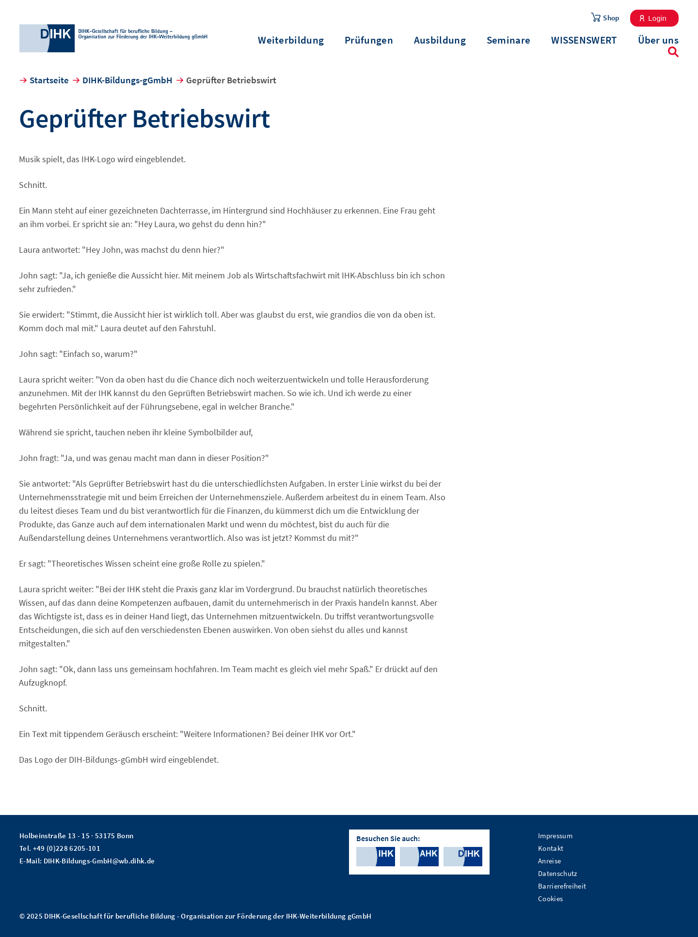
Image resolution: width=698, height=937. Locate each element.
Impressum (555, 835)
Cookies (550, 898)
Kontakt (550, 848)
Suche (673, 51)
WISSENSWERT (584, 40)
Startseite (49, 80)
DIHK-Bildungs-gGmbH (127, 80)
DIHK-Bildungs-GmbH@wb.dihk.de (99, 860)
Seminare (508, 40)
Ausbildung (440, 40)
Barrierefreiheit (562, 886)
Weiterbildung (291, 40)
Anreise (549, 860)
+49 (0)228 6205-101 (66, 848)
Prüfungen (369, 40)
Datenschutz (557, 873)
